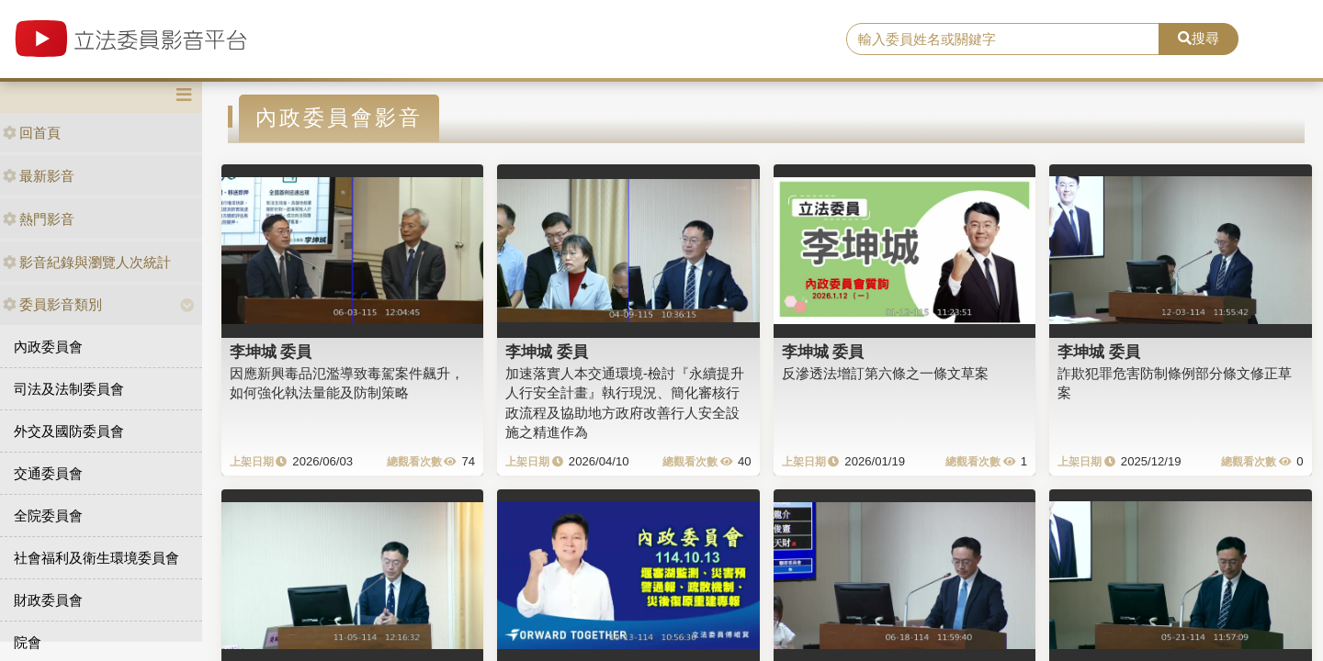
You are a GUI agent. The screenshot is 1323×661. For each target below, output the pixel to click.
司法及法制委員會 (69, 389)
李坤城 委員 (271, 351)
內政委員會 (48, 346)
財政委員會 (48, 600)
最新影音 (38, 176)
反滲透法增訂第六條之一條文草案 (885, 373)
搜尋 (1198, 38)
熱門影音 (38, 219)
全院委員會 (48, 515)
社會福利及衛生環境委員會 (96, 558)
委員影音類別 (52, 304)
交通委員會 (48, 473)
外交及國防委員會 (69, 431)
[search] (1002, 39)
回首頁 (32, 132)
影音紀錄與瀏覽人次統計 (87, 262)
